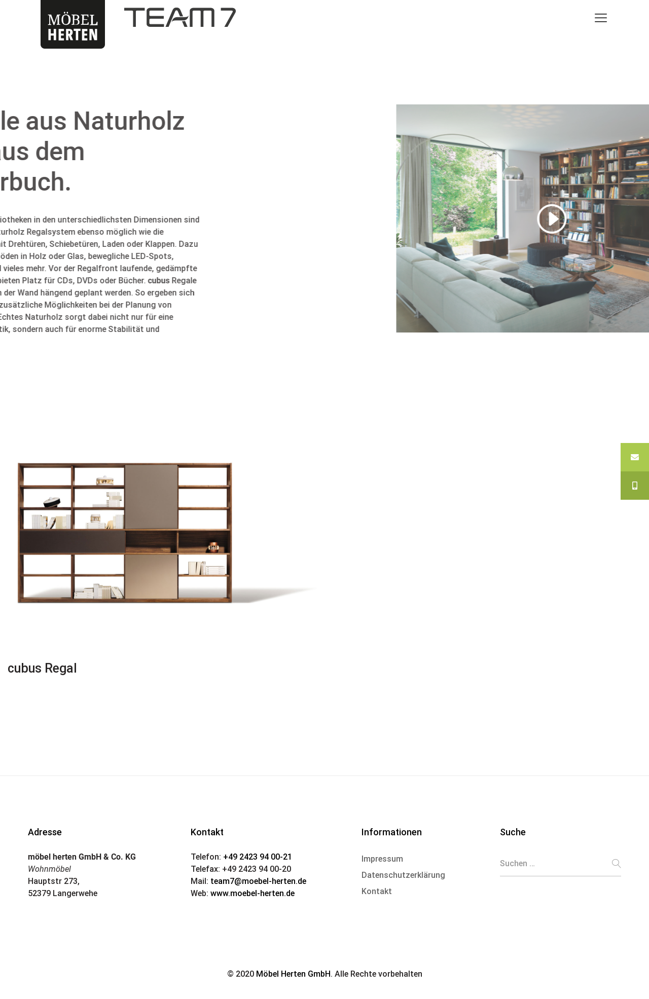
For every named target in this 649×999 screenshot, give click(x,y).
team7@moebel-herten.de (258, 881)
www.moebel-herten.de (252, 893)
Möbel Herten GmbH (293, 974)
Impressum (382, 859)
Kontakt (377, 891)
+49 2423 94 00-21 (257, 857)
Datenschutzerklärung (403, 875)
